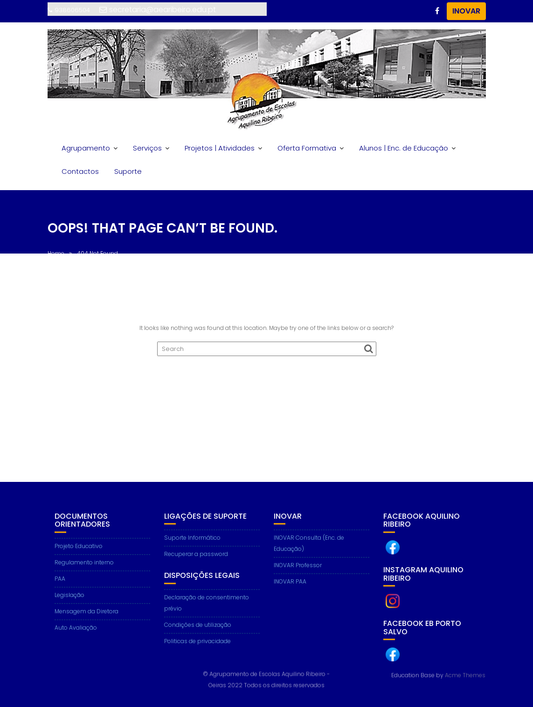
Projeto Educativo (79, 551)
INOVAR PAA (290, 587)
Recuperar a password (196, 559)
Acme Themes (465, 675)
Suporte (128, 171)
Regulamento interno (84, 567)
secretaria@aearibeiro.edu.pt (157, 9)
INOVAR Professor (298, 571)
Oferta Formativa (306, 148)
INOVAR (466, 11)
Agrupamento (86, 148)
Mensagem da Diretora (86, 616)
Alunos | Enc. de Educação (403, 148)
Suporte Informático (192, 543)
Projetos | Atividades (220, 148)
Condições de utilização (197, 630)
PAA (60, 584)
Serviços (147, 148)
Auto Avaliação (76, 633)
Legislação (69, 600)
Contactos (80, 171)
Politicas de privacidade (197, 646)
